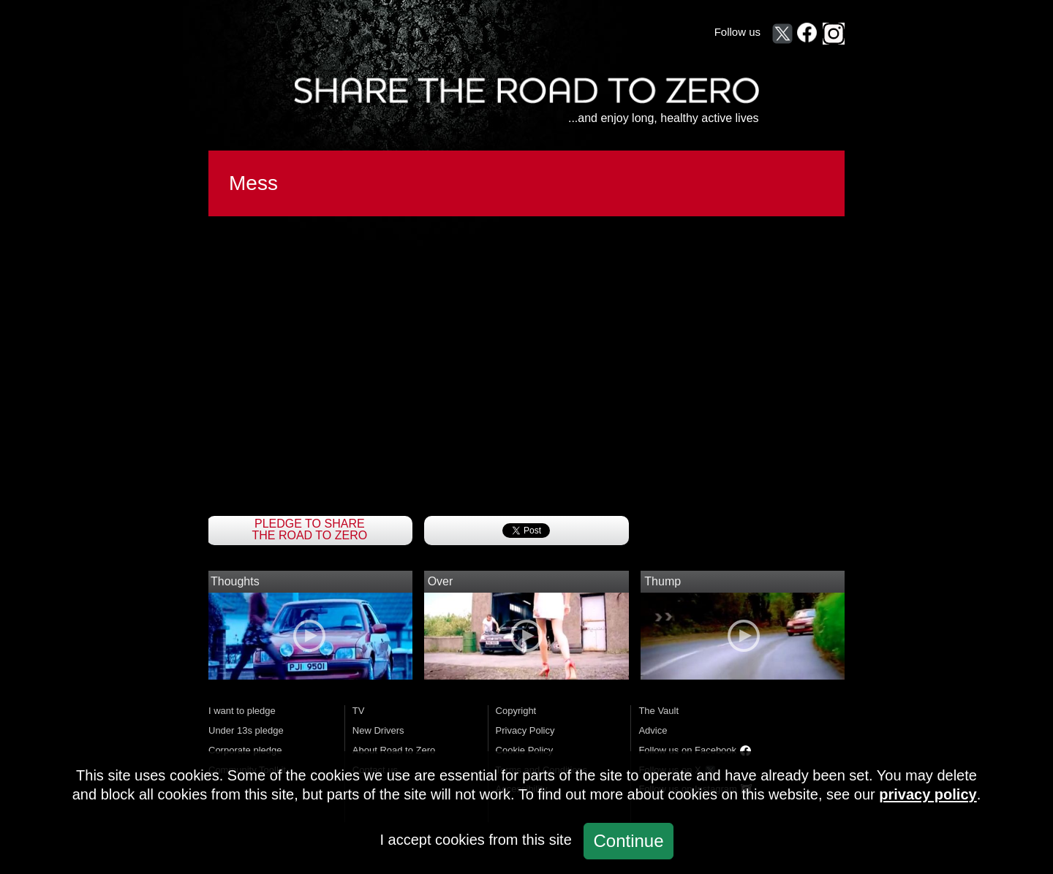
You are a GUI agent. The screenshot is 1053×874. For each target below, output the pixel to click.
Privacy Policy (525, 730)
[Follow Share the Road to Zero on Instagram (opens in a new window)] (834, 34)
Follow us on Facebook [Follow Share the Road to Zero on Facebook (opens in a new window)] (687, 750)
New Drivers (378, 730)
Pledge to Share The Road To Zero (310, 530)
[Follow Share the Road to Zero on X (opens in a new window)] (782, 34)
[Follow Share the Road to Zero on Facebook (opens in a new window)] (808, 34)
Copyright (516, 710)
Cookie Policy (525, 750)
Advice (652, 730)
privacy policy (927, 794)
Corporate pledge (245, 750)
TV (358, 710)
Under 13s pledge (246, 730)
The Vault (658, 710)
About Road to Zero (393, 750)
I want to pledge (242, 710)
